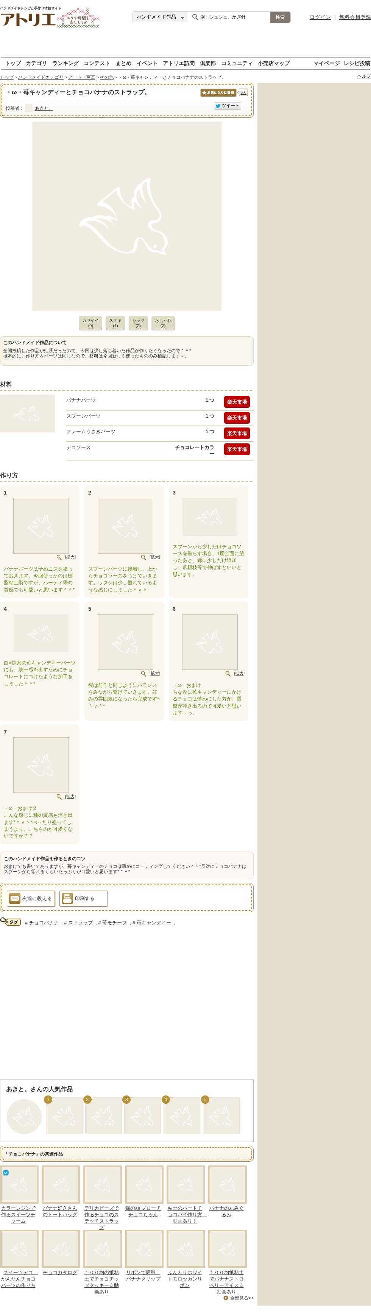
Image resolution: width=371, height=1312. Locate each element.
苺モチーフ (114, 922)
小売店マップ (274, 63)
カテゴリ (36, 63)
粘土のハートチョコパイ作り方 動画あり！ (187, 1214)
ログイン (320, 17)
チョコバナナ (44, 922)
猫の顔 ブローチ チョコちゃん (143, 1211)
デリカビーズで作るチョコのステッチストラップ (101, 1217)
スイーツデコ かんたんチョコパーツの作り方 (19, 1279)
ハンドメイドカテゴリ (41, 77)
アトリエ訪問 (179, 63)
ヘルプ (364, 76)
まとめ (123, 63)
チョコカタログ (60, 1272)
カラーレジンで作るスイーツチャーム (18, 1214)
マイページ (326, 63)
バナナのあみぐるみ (226, 1211)
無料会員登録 (355, 17)
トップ (13, 63)
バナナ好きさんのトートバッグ (60, 1211)
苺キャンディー (154, 922)
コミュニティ (237, 63)
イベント (147, 63)
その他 (107, 77)
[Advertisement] (186, 45)
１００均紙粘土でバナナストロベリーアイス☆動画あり (226, 1282)
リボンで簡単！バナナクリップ (143, 1276)
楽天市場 (237, 402)
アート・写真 (81, 77)
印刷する (78, 899)
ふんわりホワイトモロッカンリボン (185, 1279)
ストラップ (80, 922)
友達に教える (30, 899)
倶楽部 (208, 63)
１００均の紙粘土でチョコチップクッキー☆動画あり (101, 1282)
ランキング (65, 63)
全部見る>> (242, 1298)
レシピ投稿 (357, 63)
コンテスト (97, 63)
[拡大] (70, 557)
